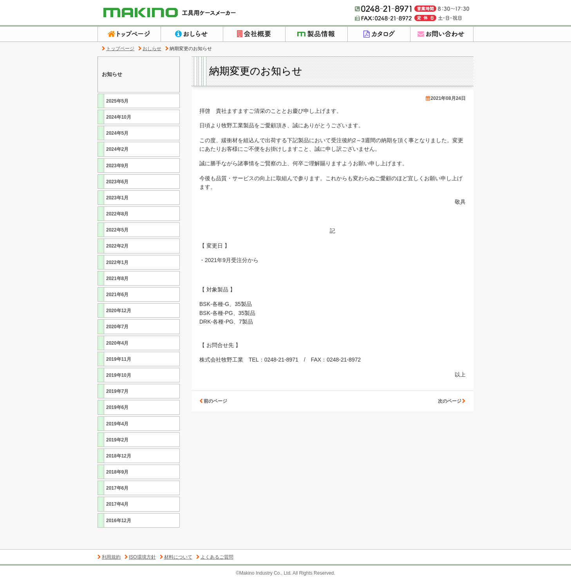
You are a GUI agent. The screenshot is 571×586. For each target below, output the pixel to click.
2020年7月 (116, 332)
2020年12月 (117, 315)
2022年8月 (116, 219)
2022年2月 (116, 251)
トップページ (118, 48)
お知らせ (113, 77)
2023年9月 (116, 170)
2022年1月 (116, 267)
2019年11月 (117, 364)
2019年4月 (116, 429)
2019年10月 (117, 380)
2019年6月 (116, 413)
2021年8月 (116, 283)
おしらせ (149, 48)
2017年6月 (116, 493)
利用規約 (109, 562)
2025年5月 (116, 106)
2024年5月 (116, 138)
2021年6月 (116, 299)
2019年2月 (116, 445)
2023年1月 (116, 203)
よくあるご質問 (214, 562)
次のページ (452, 401)
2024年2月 (116, 154)
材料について (176, 562)
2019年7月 (116, 396)
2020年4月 (116, 348)
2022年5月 (116, 235)
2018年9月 (116, 477)
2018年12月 (117, 461)
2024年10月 (117, 122)
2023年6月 (116, 187)
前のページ (213, 401)
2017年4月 (116, 509)
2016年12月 (117, 525)
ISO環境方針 (140, 562)
